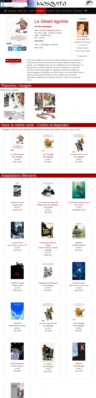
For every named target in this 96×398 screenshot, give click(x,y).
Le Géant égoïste (17, 154)
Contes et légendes (47, 30)
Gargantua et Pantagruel (48, 283)
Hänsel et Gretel (79, 283)
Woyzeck (78, 364)
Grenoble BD (66, 11)
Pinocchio (17, 323)
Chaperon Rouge (17, 283)
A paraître (50, 11)
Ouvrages (41, 11)
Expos (57, 11)
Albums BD (23, 11)
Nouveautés (12, 11)
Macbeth (78, 243)
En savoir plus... (82, 56)
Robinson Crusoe (17, 202)
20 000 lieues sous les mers (78, 202)
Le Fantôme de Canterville (48, 202)
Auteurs (32, 11)
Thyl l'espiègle (48, 154)
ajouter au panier (13, 61)
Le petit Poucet (17, 243)
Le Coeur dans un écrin (79, 154)
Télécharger (78, 11)
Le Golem (48, 364)
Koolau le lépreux (17, 364)
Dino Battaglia (45, 26)
